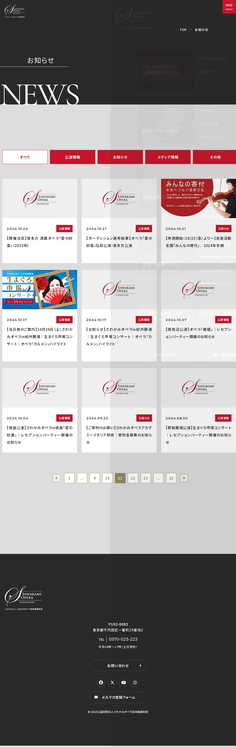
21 (175, 478)
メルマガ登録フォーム (119, 698)
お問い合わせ (118, 666)
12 (134, 478)
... (79, 478)
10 (106, 478)
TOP (183, 29)
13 (148, 478)
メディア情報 (168, 157)
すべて (25, 157)
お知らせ (120, 157)
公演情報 (72, 157)
